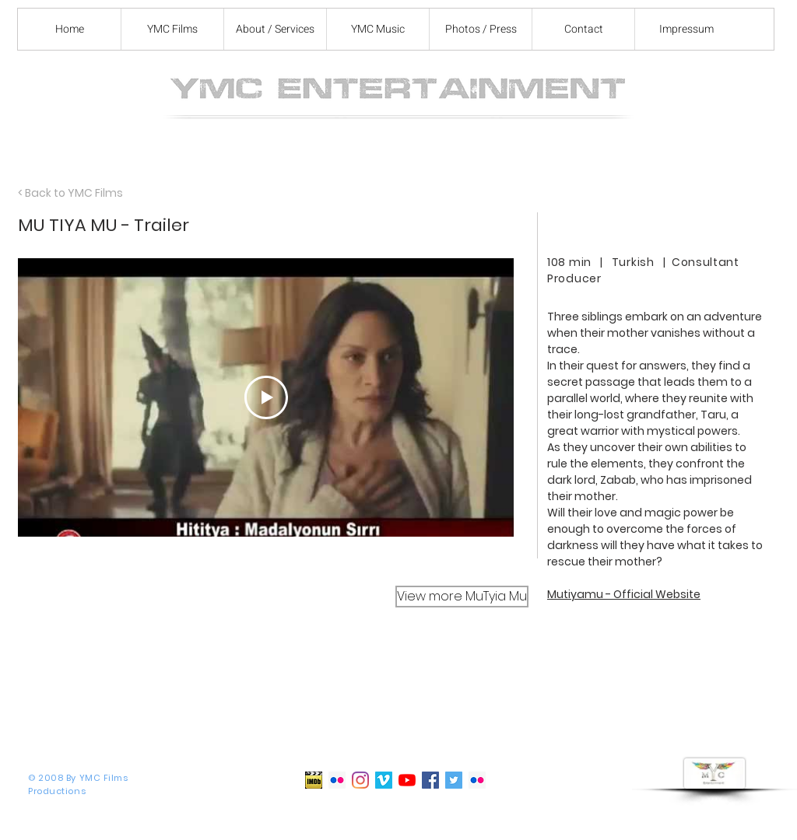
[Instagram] (360, 780)
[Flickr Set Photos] (337, 780)
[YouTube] (407, 780)
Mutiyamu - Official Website (623, 594)
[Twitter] (453, 780)
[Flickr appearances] (477, 780)
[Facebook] (430, 780)
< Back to (43, 193)
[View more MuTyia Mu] (461, 596)
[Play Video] (266, 397)
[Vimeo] (383, 780)
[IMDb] (313, 780)
